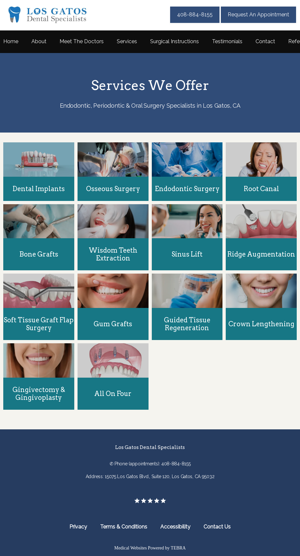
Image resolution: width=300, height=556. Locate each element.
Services (127, 41)
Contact (265, 41)
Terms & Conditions (123, 527)
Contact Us (217, 527)
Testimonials (227, 41)
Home (10, 41)
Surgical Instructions (174, 41)
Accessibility (175, 527)
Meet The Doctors (82, 41)
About (38, 41)
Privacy (78, 527)
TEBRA (178, 548)
